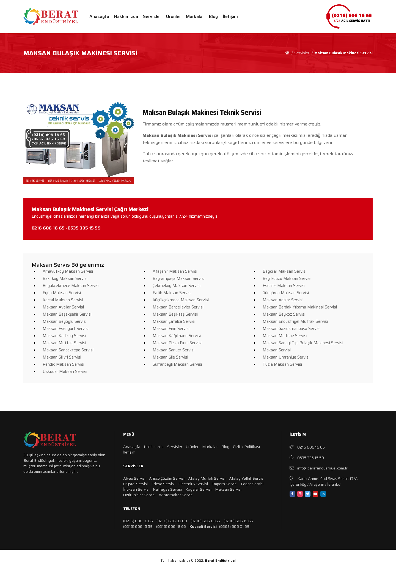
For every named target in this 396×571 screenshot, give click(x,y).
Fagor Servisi (252, 484)
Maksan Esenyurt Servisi (66, 328)
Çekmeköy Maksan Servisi (176, 285)
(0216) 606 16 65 (138, 521)
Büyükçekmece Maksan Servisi (71, 285)
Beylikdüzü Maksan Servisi (287, 278)
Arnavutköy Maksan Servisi (68, 271)
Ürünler (173, 16)
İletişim (230, 16)
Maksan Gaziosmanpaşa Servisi (291, 328)
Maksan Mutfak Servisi (64, 343)
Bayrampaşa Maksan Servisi (179, 278)
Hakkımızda (126, 16)
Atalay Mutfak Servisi (207, 478)
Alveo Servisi (134, 478)
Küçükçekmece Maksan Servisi (181, 300)
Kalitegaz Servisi (167, 489)
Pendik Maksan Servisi (63, 364)
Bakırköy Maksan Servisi (65, 278)
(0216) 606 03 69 (171, 521)
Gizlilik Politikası (246, 446)
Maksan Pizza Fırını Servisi (177, 343)
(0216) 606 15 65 (238, 521)
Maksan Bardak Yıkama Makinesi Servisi (300, 307)
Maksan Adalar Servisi (283, 300)
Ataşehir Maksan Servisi (175, 271)
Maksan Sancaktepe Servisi (68, 350)
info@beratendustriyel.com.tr (319, 468)
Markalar (195, 16)
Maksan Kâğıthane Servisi (177, 335)
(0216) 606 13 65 (205, 521)
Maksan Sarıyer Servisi (173, 350)
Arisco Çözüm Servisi (167, 478)
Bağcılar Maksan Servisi (284, 271)
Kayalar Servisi (198, 489)
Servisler (152, 16)
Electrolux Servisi (193, 484)
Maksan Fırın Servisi (171, 328)
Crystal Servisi (135, 484)
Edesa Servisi (163, 484)
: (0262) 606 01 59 (219, 526)
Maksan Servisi (277, 350)
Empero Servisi (224, 484)
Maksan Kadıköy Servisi (64, 335)
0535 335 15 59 (307, 457)
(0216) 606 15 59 (138, 526)
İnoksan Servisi (136, 489)
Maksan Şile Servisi (170, 357)
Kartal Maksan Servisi (63, 300)
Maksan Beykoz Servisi (284, 314)
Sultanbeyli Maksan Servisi (177, 364)
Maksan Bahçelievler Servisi (178, 307)
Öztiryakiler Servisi (139, 495)
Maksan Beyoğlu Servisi (65, 321)
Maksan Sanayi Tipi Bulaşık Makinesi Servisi (303, 343)
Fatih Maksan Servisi (172, 292)
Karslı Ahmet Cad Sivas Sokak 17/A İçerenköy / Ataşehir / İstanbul (324, 481)
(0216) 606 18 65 (171, 526)
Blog (213, 16)
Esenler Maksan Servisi (284, 285)
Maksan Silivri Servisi (62, 357)
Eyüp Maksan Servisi (62, 292)
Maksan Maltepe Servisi (285, 335)
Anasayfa (99, 16)
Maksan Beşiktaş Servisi (175, 314)
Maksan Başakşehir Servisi (67, 314)
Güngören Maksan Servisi (286, 292)
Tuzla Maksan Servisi (282, 364)
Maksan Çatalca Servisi (174, 321)
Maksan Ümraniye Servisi (286, 357)
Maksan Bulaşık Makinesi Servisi (343, 53)
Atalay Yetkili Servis (246, 478)
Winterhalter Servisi (176, 495)
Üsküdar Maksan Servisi (65, 371)
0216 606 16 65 (307, 447)
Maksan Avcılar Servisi (63, 307)
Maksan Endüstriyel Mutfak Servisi (295, 321)
